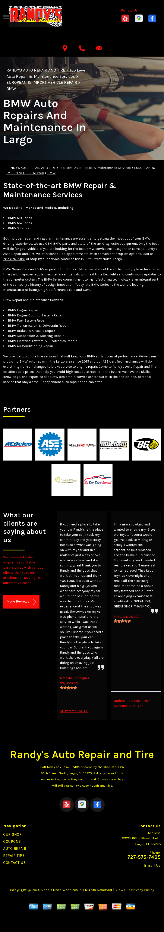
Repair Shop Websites (59, 890)
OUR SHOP (12, 834)
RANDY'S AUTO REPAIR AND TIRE (35, 70)
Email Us (152, 865)
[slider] (68, 687)
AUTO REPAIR (14, 848)
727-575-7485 (14, 259)
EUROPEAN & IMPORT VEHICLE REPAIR (41, 82)
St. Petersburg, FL (74, 711)
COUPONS (12, 841)
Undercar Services (128, 701)
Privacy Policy (142, 890)
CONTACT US (14, 862)
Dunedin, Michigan (129, 706)
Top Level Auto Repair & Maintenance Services (95, 168)
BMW (11, 88)
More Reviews (21, 601)
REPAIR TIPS (14, 855)
